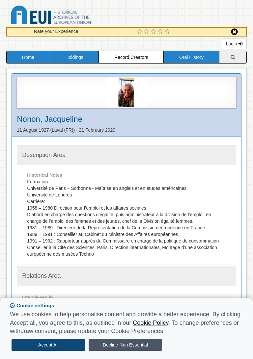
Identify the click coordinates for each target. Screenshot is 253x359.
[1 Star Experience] (140, 32)
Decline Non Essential (125, 344)
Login (234, 43)
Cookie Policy (150, 323)
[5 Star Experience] (168, 32)
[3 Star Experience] (154, 32)
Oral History (191, 57)
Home (28, 57)
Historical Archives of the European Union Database (69, 16)
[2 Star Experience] (147, 32)
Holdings (74, 57)
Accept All (48, 344)
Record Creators (131, 57)
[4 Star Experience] (161, 32)
